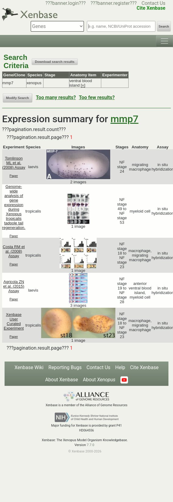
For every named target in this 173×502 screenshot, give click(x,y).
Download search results (54, 62)
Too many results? (56, 97)
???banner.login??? (65, 3)
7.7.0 (90, 445)
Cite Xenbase (144, 367)
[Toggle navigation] (164, 41)
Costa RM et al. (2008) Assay (14, 251)
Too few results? (97, 97)
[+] (83, 85)
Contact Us (153, 3)
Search (164, 27)
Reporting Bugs (64, 367)
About (99, 380)
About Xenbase (61, 380)
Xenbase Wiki (29, 367)
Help (120, 367)
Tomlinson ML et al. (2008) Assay (13, 163)
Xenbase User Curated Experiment (14, 321)
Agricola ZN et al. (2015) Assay (13, 286)
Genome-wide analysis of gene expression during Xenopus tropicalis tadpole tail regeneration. (14, 207)
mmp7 (124, 119)
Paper (13, 176)
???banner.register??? (114, 3)
